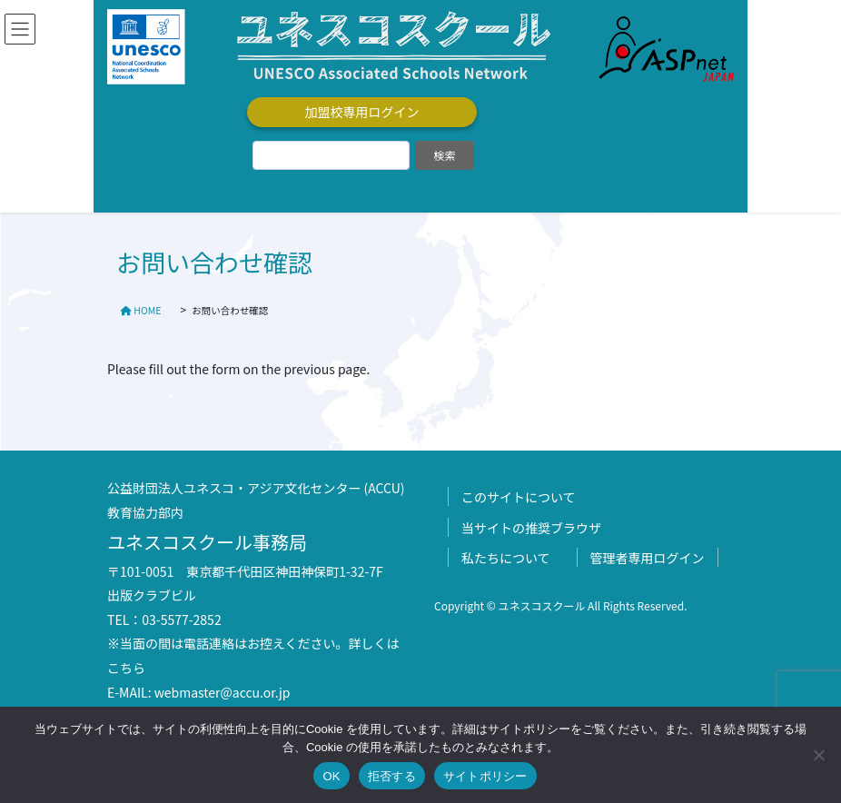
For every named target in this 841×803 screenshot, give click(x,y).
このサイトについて (518, 497)
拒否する (392, 776)
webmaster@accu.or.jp (222, 692)
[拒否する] (818, 755)
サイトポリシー (485, 776)
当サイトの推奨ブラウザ (531, 528)
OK (331, 776)
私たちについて (505, 558)
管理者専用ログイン (647, 558)
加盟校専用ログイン (362, 112)
